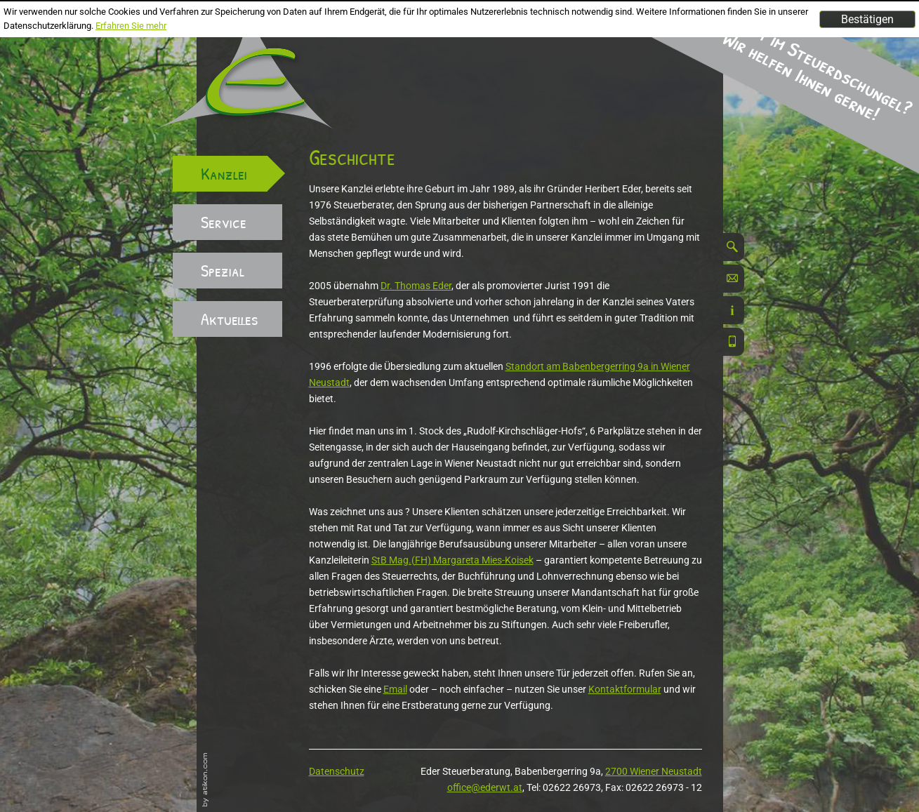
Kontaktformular (624, 689)
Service (223, 222)
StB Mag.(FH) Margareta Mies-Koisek (452, 560)
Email (395, 689)
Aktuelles (229, 318)
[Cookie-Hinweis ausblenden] (867, 19)
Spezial (222, 270)
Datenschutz (336, 771)
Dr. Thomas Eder (416, 285)
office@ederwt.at (484, 787)
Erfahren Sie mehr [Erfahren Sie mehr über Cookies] (130, 25)
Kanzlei (224, 173)
